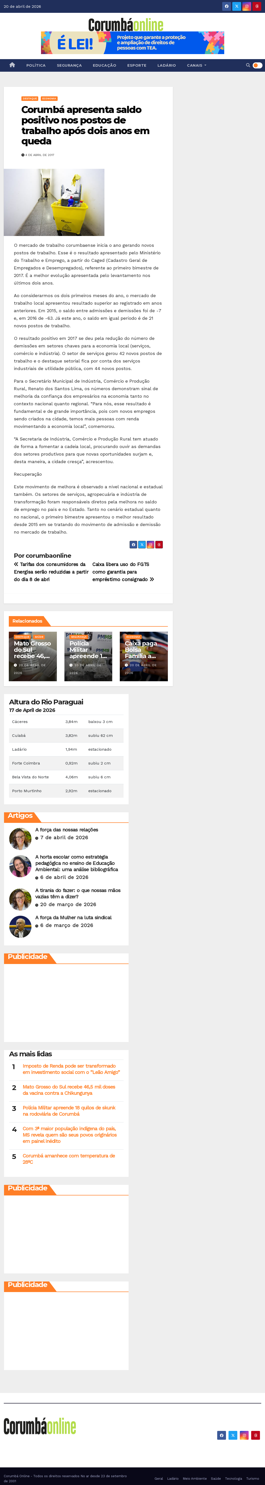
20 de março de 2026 (68, 904)
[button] (248, 65)
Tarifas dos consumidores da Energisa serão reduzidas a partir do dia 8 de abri (51, 571)
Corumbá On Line (50, 1442)
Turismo (252, 1478)
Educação (104, 65)
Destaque (30, 98)
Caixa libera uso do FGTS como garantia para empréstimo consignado (123, 571)
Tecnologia (233, 1478)
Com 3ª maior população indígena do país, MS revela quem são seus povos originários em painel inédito (70, 1135)
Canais (196, 65)
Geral (159, 1478)
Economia (49, 98)
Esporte (136, 65)
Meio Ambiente (195, 1478)
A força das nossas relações (66, 830)
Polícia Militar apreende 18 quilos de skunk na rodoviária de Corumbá (69, 1111)
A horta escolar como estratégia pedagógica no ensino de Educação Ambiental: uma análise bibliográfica (76, 863)
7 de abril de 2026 (64, 837)
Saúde (39, 636)
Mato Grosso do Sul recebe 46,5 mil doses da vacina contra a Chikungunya (69, 1090)
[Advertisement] (66, 1004)
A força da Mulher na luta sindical (73, 917)
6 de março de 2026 (66, 925)
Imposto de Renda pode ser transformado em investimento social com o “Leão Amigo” (71, 1069)
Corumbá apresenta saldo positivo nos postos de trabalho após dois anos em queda (85, 125)
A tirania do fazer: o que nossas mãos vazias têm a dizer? (77, 893)
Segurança (69, 65)
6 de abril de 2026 (64, 877)
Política (36, 65)
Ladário (167, 65)
